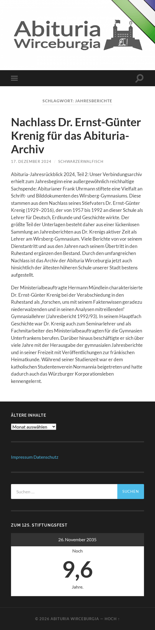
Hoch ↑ (112, 618)
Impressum (22, 457)
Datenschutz (45, 457)
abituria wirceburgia (75, 618)
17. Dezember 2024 (31, 161)
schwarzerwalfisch (81, 161)
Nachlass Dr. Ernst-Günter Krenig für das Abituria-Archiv (76, 135)
